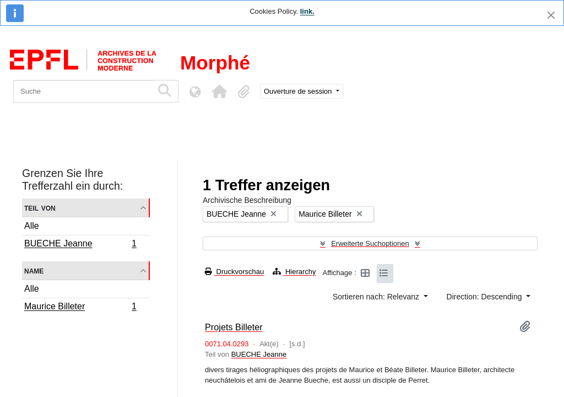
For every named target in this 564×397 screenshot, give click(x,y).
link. (307, 11)
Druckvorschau (234, 271)
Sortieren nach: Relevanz (377, 296)
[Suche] (83, 91)
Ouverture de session (299, 91)
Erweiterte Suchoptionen (370, 243)
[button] (219, 92)
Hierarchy (294, 271)
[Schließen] (551, 15)
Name (34, 270)
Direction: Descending (485, 296)
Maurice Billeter (80, 307)
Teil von (40, 207)
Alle (31, 225)
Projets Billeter (234, 327)
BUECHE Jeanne (80, 245)
